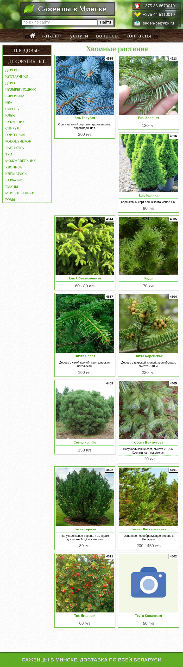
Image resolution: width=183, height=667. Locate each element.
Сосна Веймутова (148, 442)
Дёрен (10, 82)
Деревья (12, 69)
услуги (79, 35)
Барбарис (14, 180)
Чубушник (15, 121)
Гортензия (15, 134)
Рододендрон (18, 141)
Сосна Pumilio (85, 442)
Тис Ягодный (84, 615)
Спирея (12, 128)
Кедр (148, 278)
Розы (10, 199)
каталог (51, 35)
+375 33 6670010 (159, 6)
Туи (8, 154)
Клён (10, 115)
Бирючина (15, 95)
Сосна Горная (85, 529)
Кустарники (16, 76)
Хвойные (13, 167)
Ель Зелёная (148, 118)
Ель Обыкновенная (85, 278)
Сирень (12, 108)
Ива (8, 102)
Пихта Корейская (148, 356)
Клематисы (16, 173)
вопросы (107, 35)
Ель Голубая (85, 118)
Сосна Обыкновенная (148, 529)
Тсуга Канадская (148, 615)
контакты (138, 35)
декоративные (27, 60)
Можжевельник (20, 160)
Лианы (11, 186)
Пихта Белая (85, 356)
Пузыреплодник (20, 89)
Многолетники (19, 193)
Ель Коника (148, 195)
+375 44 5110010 (159, 14)
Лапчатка (14, 147)
